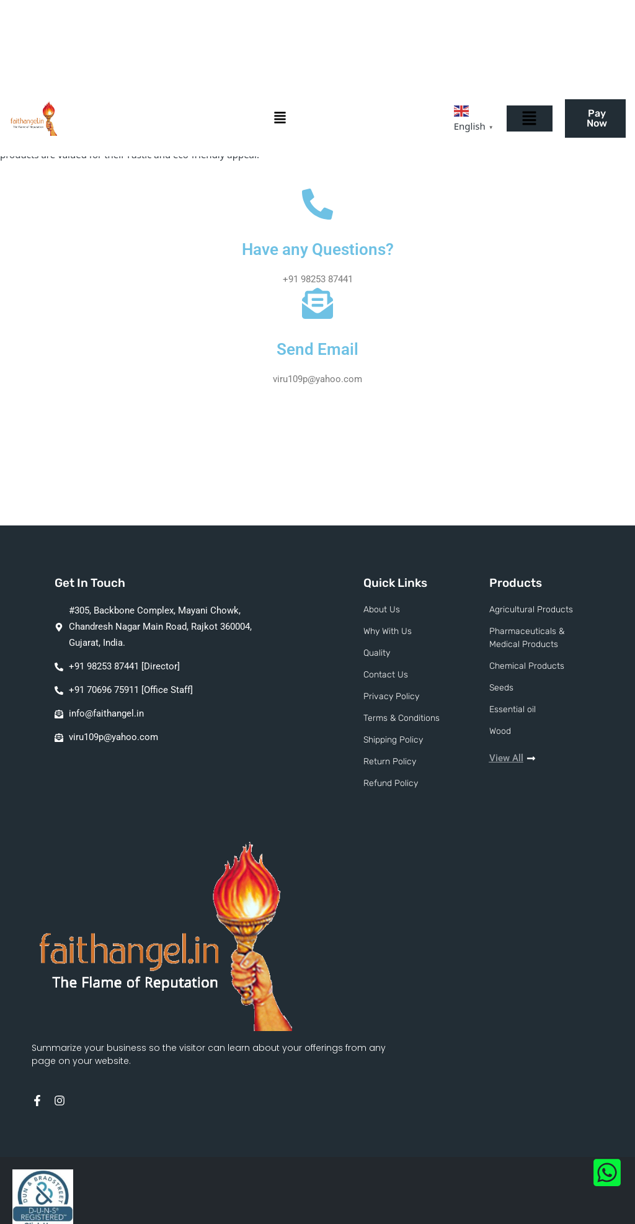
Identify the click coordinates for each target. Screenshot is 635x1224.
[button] (283, 119)
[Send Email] (317, 303)
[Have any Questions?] (317, 204)
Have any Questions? (318, 249)
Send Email (317, 349)
